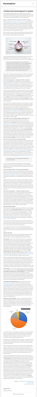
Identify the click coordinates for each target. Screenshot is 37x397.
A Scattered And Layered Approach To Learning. (18, 11)
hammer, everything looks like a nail (10, 123)
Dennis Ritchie (22, 155)
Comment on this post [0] (29, 384)
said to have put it (29, 155)
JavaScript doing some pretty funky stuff (14, 173)
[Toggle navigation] (33, 4)
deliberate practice (7, 282)
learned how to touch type (22, 20)
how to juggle (13, 20)
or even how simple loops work (15, 111)
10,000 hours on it (13, 228)
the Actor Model (20, 127)
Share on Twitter (30, 382)
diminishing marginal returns (9, 284)
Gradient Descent (29, 252)
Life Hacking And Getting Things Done (26, 381)
